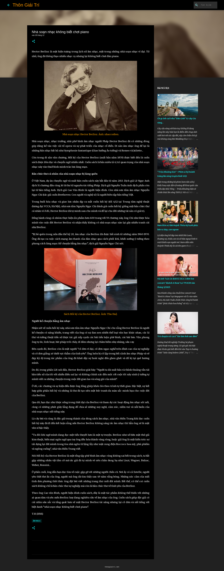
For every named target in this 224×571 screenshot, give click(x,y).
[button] (33, 41)
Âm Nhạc (37, 521)
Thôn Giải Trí (26, 5)
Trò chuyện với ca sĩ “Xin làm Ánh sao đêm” (177, 336)
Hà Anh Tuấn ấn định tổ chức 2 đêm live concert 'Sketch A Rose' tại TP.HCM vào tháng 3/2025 (176, 283)
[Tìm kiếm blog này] (202, 5)
